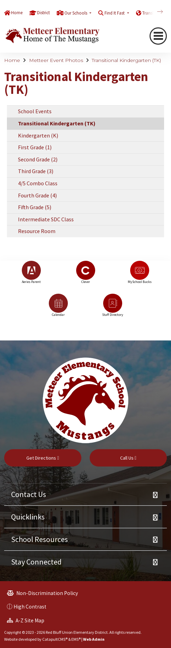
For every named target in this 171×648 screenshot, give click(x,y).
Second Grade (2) (37, 159)
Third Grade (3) (35, 171)
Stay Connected (36, 562)
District (43, 13)
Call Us (128, 458)
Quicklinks (28, 517)
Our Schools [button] (76, 13)
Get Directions (42, 458)
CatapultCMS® (55, 639)
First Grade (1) (35, 147)
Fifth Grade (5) (34, 207)
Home (16, 13)
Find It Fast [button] (115, 13)
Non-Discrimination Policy (42, 593)
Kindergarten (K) (38, 135)
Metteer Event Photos (56, 60)
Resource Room (36, 231)
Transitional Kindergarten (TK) (126, 60)
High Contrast (30, 606)
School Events (35, 111)
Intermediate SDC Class (46, 219)
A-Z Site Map (25, 620)
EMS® (76, 639)
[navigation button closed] (158, 36)
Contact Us (28, 494)
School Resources (39, 539)
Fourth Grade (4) (37, 195)
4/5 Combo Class (37, 183)
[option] (31, 275)
